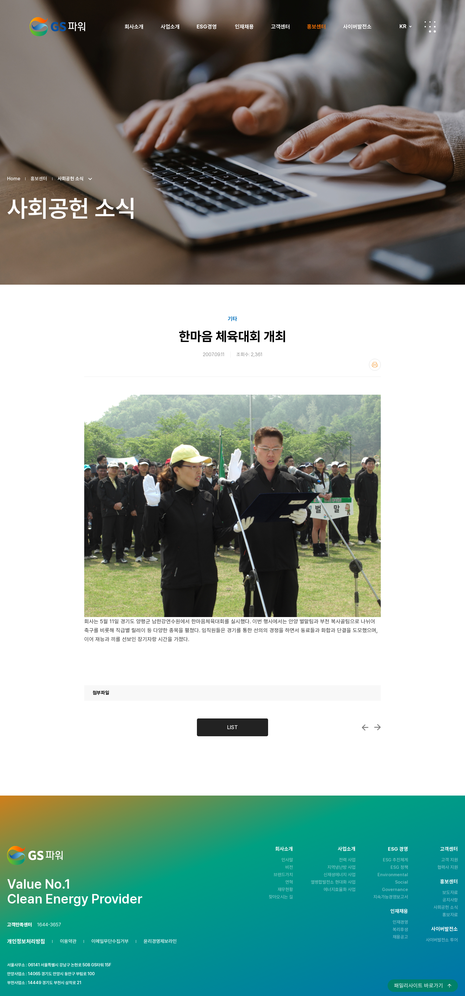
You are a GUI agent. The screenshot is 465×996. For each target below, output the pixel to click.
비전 (289, 867)
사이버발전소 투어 (442, 940)
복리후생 (400, 929)
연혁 (289, 882)
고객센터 (280, 26)
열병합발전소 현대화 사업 (333, 882)
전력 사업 (347, 860)
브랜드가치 (283, 874)
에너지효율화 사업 (340, 889)
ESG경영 (207, 26)
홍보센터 (316, 26)
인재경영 (400, 922)
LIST (232, 727)
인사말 (287, 860)
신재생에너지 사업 (340, 874)
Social (401, 882)
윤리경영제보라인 (160, 941)
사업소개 (170, 26)
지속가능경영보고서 (390, 897)
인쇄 (375, 365)
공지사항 (450, 900)
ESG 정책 (399, 867)
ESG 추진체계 (395, 860)
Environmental (393, 874)
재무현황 (285, 889)
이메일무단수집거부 (110, 941)
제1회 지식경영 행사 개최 (365, 727)
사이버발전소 (357, 26)
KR (402, 26)
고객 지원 (449, 860)
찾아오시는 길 (281, 897)
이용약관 (68, 941)
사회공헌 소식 (446, 907)
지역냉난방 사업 (341, 867)
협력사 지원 (447, 867)
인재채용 (244, 26)
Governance (395, 889)
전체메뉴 (430, 26)
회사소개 (134, 26)
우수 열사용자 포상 (377, 727)
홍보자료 (450, 914)
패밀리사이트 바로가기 (418, 985)
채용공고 (400, 937)
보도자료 (450, 892)
